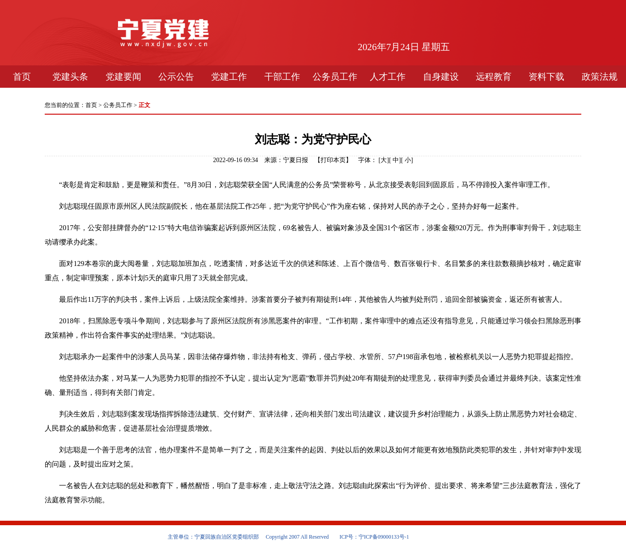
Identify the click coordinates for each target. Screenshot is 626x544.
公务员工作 (335, 76)
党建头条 (70, 76)
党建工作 (229, 76)
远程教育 (494, 76)
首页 (22, 76)
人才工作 (388, 76)
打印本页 (333, 160)
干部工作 (282, 76)
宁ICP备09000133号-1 (384, 537)
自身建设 (441, 76)
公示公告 (176, 76)
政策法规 (600, 76)
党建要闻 (123, 76)
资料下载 (546, 76)
